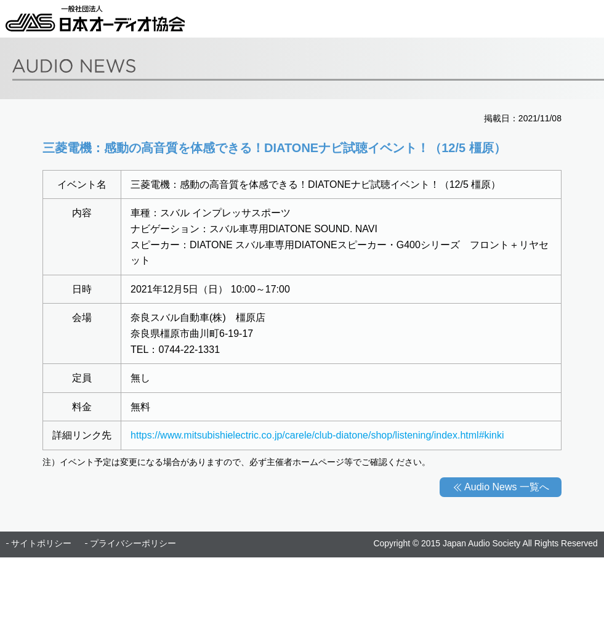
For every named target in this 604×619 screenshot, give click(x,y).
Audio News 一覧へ (506, 487)
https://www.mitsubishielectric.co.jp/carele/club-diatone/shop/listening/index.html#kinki (317, 435)
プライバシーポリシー (133, 543)
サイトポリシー (41, 543)
